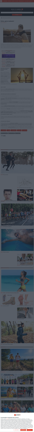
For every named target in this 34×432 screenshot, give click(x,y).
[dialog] (17, 422)
